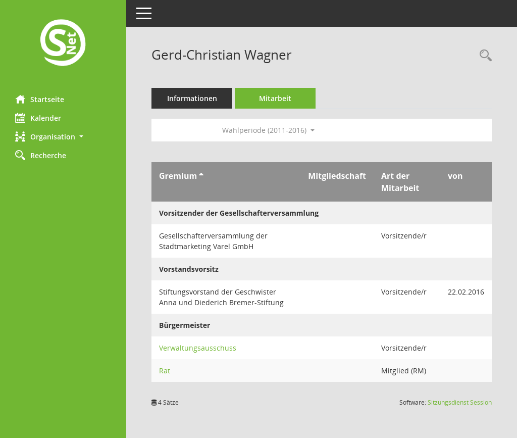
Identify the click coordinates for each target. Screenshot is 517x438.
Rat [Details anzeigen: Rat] (164, 370)
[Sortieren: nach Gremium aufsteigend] (201, 175)
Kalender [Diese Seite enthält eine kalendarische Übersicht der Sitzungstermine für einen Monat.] (38, 118)
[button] (63, 136)
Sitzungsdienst (460, 402)
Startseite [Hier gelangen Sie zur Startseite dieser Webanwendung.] (39, 99)
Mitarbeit (275, 98)
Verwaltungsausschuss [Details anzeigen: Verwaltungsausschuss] (197, 348)
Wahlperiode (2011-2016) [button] (268, 130)
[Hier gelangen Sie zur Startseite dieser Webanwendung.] (63, 44)
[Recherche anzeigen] (483, 55)
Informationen (192, 98)
